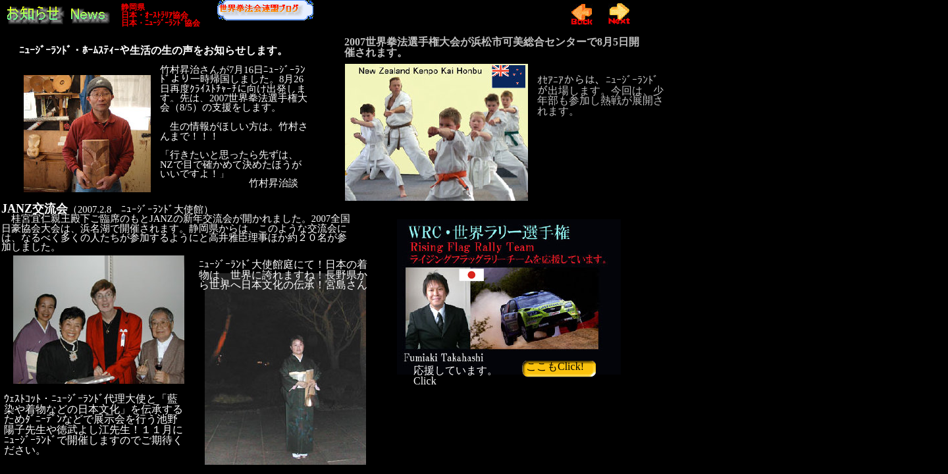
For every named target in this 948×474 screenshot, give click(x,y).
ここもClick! (556, 366)
